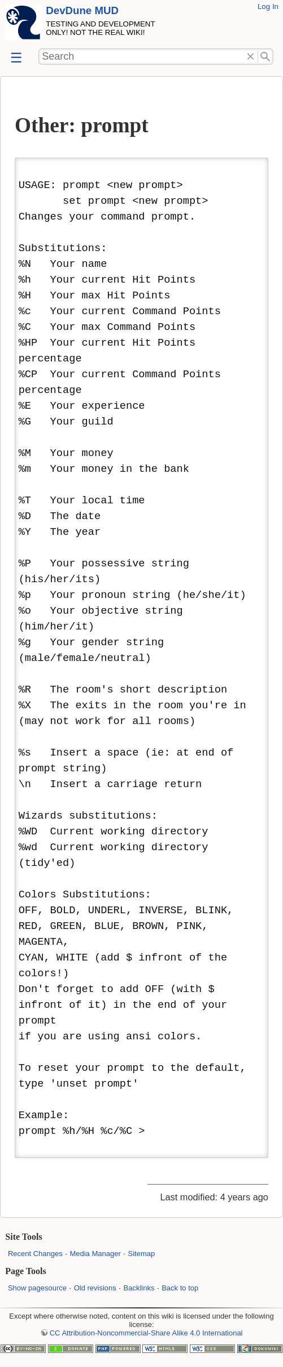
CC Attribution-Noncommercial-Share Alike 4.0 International (146, 1333)
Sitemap (141, 1253)
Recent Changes (35, 1253)
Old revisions (95, 1288)
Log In (268, 6)
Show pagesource (37, 1288)
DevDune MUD (82, 10)
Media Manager (94, 1253)
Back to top (180, 1288)
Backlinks (139, 1288)
